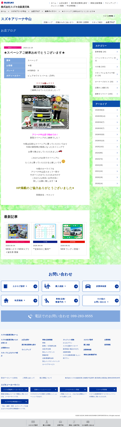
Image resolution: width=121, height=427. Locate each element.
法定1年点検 (46, 349)
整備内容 (45, 355)
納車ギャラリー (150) (104, 94)
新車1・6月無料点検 (49, 346)
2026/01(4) (99, 141)
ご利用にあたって (28, 378)
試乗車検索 (87, 350)
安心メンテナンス (48, 352)
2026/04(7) (99, 122)
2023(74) (99, 159)
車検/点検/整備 (96, 3)
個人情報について (46, 378)
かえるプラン (67, 343)
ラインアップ (110, 3)
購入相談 (87, 345)
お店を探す (63, 3)
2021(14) (99, 171)
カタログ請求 (88, 340)
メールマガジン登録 (72, 389)
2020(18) (99, 177)
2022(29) (99, 165)
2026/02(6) (99, 134)
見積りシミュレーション (42, 389)
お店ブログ (35, 11)
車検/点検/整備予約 (90, 355)
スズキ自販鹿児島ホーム (9, 335)
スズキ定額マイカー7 (70, 346)
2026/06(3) (99, 110)
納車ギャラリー (51, 11)
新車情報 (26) (100, 52)
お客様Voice (5, 348)
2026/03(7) (99, 128)
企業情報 (107, 340)
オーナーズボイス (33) (104, 82)
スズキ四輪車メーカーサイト (13, 389)
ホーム (53, 3)
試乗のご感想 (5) (102, 88)
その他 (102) (100, 67)
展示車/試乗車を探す (79, 3)
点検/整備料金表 (48, 358)
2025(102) (99, 147)
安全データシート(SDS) (9, 378)
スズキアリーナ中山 (18, 11)
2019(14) (99, 183)
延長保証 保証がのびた (71, 349)
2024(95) (99, 153)
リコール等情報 (101, 389)
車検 (43, 343)
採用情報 (107, 345)
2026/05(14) (100, 116)
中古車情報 (71, 6)
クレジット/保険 (57, 6)
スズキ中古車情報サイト (13, 402)
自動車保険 (67, 352)
